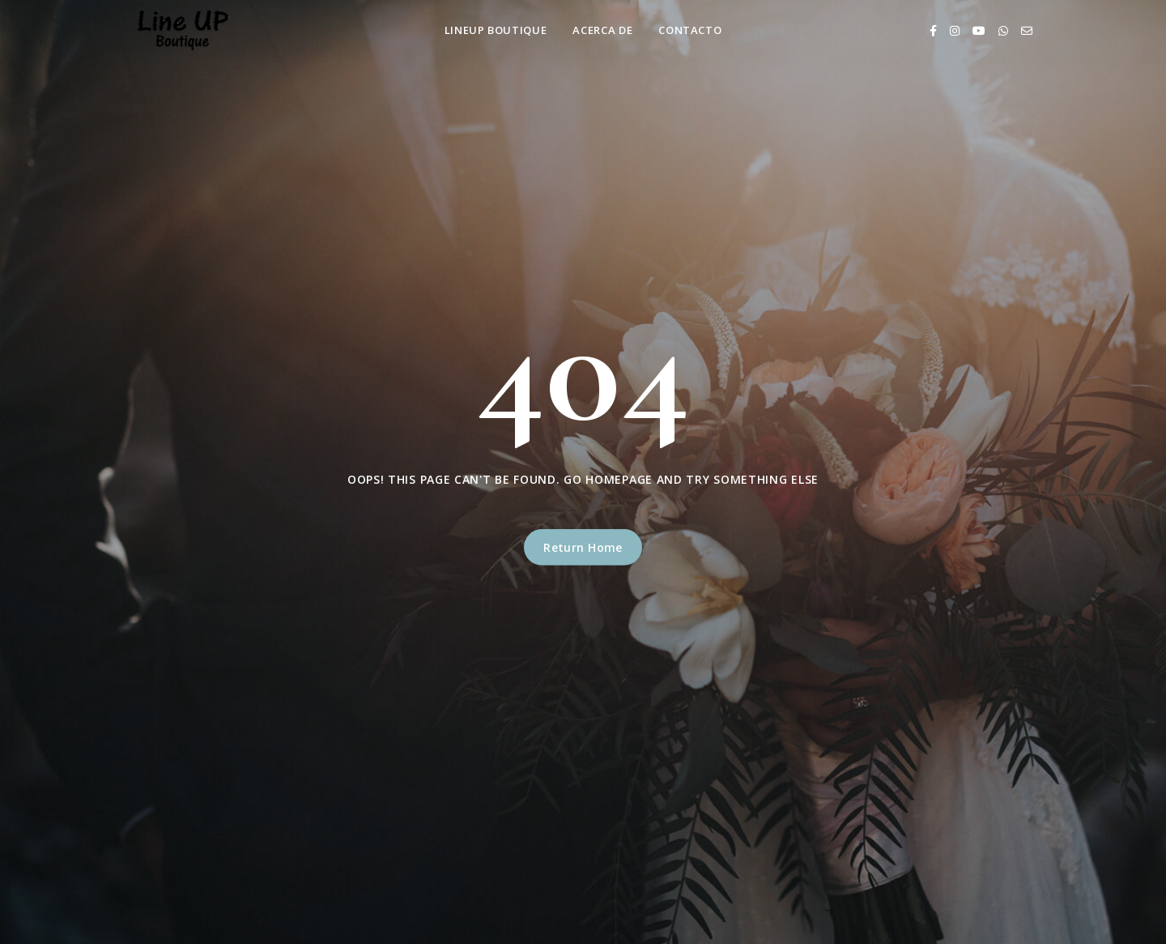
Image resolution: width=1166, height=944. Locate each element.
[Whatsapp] (1003, 30)
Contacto (689, 30)
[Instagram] (955, 30)
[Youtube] (978, 30)
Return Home (583, 547)
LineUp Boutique (496, 30)
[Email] (1026, 30)
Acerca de (602, 30)
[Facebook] (933, 30)
